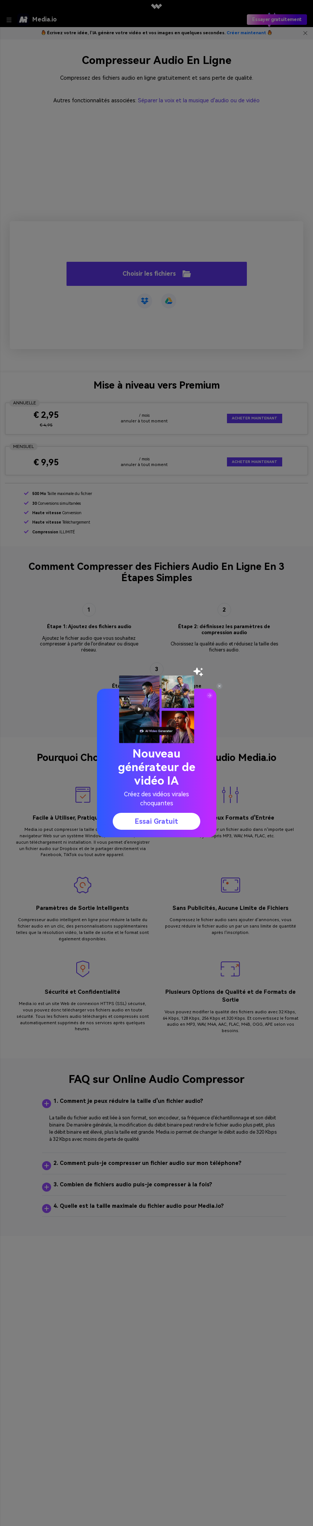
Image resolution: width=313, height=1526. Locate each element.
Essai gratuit (156, 821)
